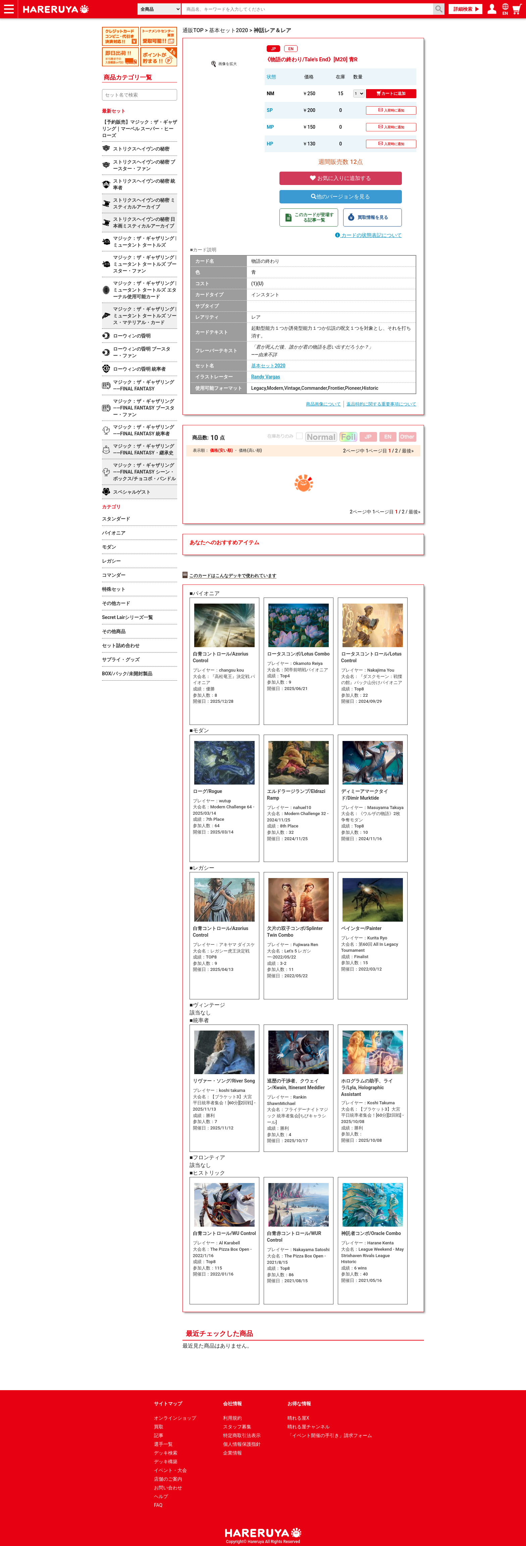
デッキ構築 (165, 1459)
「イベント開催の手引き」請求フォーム (329, 1432)
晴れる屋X (298, 1415)
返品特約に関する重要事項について (381, 404)
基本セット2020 (268, 365)
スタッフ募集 (237, 1424)
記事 (158, 1432)
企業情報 (232, 1450)
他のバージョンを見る (340, 196)
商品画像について (323, 404)
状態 (271, 76)
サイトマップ (168, 1401)
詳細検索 (463, 9)
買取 (158, 1424)
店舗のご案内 (168, 1476)
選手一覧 (163, 1441)
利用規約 (232, 1415)
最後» (408, 450)
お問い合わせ (168, 1485)
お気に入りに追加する (340, 178)
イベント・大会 (170, 1467)
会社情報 (232, 1401)
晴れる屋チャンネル (308, 1424)
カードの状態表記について (368, 235)
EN (291, 49)
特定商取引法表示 (242, 1432)
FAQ (158, 1502)
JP (273, 49)
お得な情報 (299, 1401)
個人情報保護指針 (242, 1441)
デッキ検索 (165, 1450)
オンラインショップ (175, 1415)
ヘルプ (161, 1493)
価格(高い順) (250, 450)
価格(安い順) (221, 450)
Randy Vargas (265, 376)
